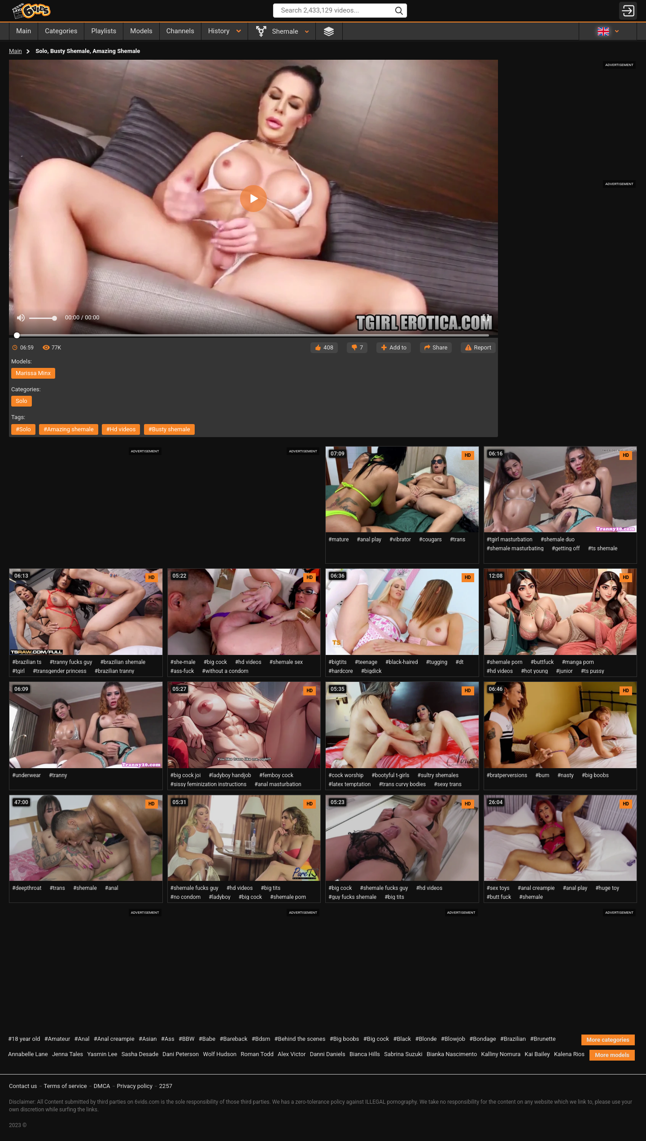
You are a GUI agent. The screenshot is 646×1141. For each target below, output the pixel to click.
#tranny (58, 775)
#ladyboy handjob (230, 775)
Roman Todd (257, 1054)
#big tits (270, 888)
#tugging (436, 662)
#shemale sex (286, 662)
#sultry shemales (438, 775)
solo (21, 401)
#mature (338, 539)
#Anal (82, 1038)
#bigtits (337, 662)
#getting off (566, 548)
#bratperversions (507, 775)
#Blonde (425, 1038)
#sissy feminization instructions (208, 784)
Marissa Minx (33, 373)
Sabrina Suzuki (403, 1054)
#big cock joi (185, 775)
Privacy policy (135, 1086)
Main (15, 51)
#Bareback (233, 1038)
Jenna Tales (67, 1054)
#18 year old (24, 1038)
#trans (458, 539)
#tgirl (18, 671)
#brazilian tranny (115, 671)
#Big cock (376, 1038)
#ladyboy (219, 897)
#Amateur (57, 1038)
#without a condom (225, 671)
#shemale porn (505, 662)
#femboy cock (276, 775)
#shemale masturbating (515, 548)
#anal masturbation (277, 784)
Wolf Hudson (220, 1054)
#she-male (183, 662)
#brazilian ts (26, 662)
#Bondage (482, 1038)
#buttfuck (542, 662)
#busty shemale (169, 429)
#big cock (215, 662)
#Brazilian (513, 1038)
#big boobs (595, 775)
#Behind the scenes (300, 1038)
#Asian (148, 1038)
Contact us (23, 1086)
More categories (608, 1039)
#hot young (534, 671)
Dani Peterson (180, 1054)
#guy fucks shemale (352, 897)
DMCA (102, 1086)
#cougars (430, 539)
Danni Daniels (327, 1054)
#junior (564, 671)
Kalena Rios (569, 1054)
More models (612, 1055)
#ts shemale (603, 548)
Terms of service (65, 1086)
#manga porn (578, 662)
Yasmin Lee (102, 1054)
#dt (459, 662)
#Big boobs (344, 1038)
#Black (402, 1038)
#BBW (187, 1038)
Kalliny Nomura (501, 1054)
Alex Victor (292, 1054)
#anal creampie (536, 888)
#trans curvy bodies (402, 784)
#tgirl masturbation (510, 539)
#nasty (565, 775)
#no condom (185, 897)
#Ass (168, 1038)
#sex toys (498, 888)
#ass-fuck (182, 671)
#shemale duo (558, 539)
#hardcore (340, 671)
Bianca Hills (364, 1054)
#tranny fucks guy (70, 662)
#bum (542, 775)
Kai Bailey (537, 1054)
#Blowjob (453, 1038)
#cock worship (345, 775)
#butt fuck (499, 897)
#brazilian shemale (122, 662)
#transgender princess (60, 671)
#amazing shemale (69, 429)
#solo (23, 429)
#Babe (207, 1038)
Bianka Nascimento (452, 1054)
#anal (111, 888)
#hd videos (121, 429)
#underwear (26, 775)
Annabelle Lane (28, 1054)
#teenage (366, 662)
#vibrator (400, 539)
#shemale (85, 888)
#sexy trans (448, 784)
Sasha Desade (140, 1054)
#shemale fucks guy (194, 888)
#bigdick (371, 671)
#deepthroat (26, 888)
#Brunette (543, 1038)
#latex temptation (349, 784)
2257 (165, 1086)
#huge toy (607, 888)
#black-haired (401, 662)
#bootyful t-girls (390, 775)
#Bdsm (261, 1038)
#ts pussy (592, 671)
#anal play (369, 539)
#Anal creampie (114, 1038)
